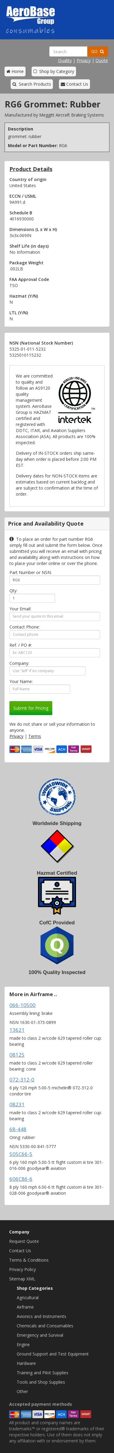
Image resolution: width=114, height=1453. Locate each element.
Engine (23, 1344)
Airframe (25, 1307)
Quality (65, 60)
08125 (17, 1054)
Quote (101, 60)
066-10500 (22, 1005)
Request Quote (24, 1241)
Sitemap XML (22, 1279)
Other (22, 1391)
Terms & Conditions (29, 1260)
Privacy (84, 60)
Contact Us (74, 84)
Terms (34, 736)
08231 (17, 1104)
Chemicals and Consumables (45, 1326)
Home (15, 71)
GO (97, 51)
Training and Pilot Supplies (42, 1372)
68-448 (17, 1129)
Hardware (26, 1363)
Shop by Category (53, 71)
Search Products (31, 84)
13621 (17, 1029)
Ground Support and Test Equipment (53, 1354)
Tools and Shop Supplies (41, 1382)
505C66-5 (21, 1154)
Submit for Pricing (30, 708)
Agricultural (28, 1297)
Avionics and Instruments (41, 1316)
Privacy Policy (22, 1269)
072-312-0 (21, 1079)
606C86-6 (21, 1178)
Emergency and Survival (40, 1335)
